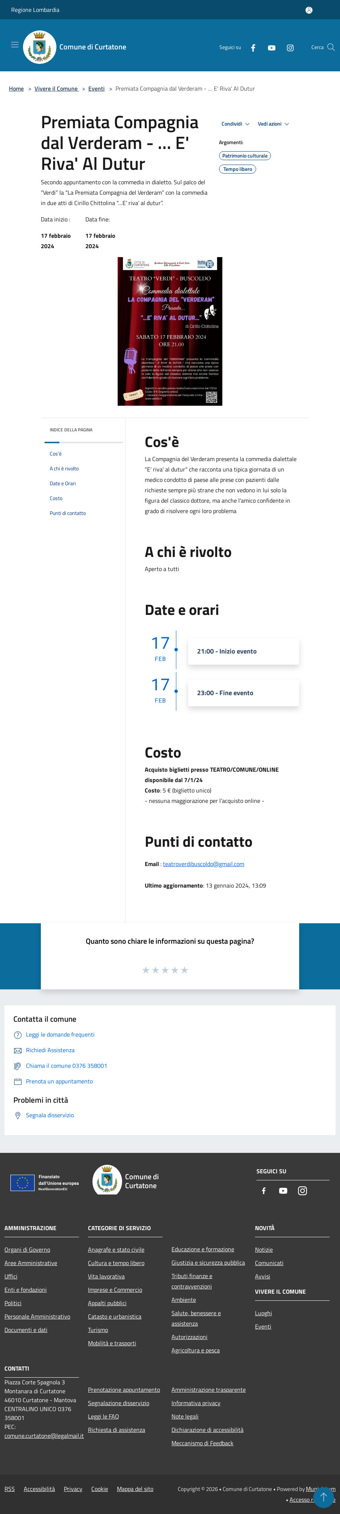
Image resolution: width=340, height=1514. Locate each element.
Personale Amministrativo (37, 1316)
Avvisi (262, 1276)
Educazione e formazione (202, 1249)
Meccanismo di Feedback (202, 1443)
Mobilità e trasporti (112, 1343)
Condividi (237, 124)
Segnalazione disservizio (118, 1402)
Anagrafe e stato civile (116, 1249)
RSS (9, 1488)
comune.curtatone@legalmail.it (44, 1435)
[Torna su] (323, 1497)
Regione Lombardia (35, 9)
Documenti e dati (26, 1329)
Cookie (99, 1488)
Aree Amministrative (30, 1262)
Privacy (73, 1488)
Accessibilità (39, 1488)
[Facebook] (250, 47)
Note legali (185, 1416)
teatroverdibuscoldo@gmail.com (203, 863)
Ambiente (183, 1299)
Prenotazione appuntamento (124, 1389)
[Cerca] (331, 47)
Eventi (96, 88)
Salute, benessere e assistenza (196, 1318)
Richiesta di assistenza (116, 1429)
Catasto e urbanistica (114, 1316)
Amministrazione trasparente (208, 1389)
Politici (13, 1303)
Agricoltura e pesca (195, 1350)
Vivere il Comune (57, 88)
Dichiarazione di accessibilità (207, 1429)
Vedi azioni (274, 124)
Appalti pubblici (107, 1303)
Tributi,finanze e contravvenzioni (191, 1281)
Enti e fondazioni (25, 1289)
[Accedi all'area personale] (309, 10)
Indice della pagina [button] (71, 429)
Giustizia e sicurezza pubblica (208, 1262)
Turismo (98, 1329)
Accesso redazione (313, 1499)
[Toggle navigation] (14, 44)
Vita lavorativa (106, 1276)
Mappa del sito (135, 1488)
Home (16, 88)
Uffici (10, 1276)
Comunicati (269, 1262)
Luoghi (263, 1313)
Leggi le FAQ (103, 1416)
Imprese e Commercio (115, 1289)
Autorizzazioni (189, 1336)
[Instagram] (287, 47)
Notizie (264, 1249)
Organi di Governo (27, 1249)
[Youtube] (268, 47)
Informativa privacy (195, 1402)
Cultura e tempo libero (116, 1262)
